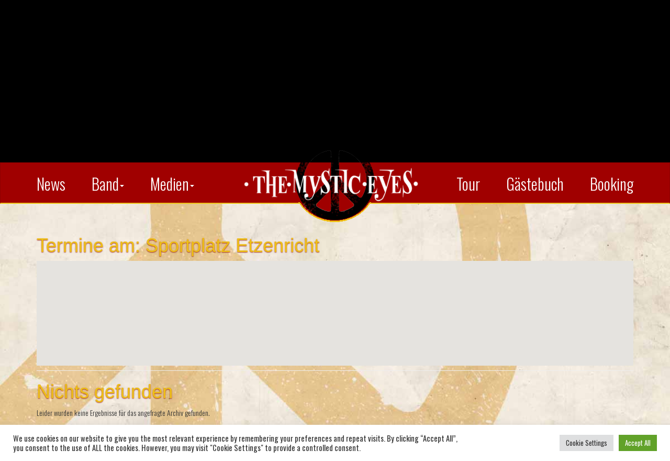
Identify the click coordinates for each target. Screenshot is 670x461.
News (51, 183)
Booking (611, 183)
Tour (468, 183)
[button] (335, 303)
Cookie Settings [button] (586, 442)
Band (108, 183)
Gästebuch (535, 183)
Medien (172, 183)
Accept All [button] (638, 442)
